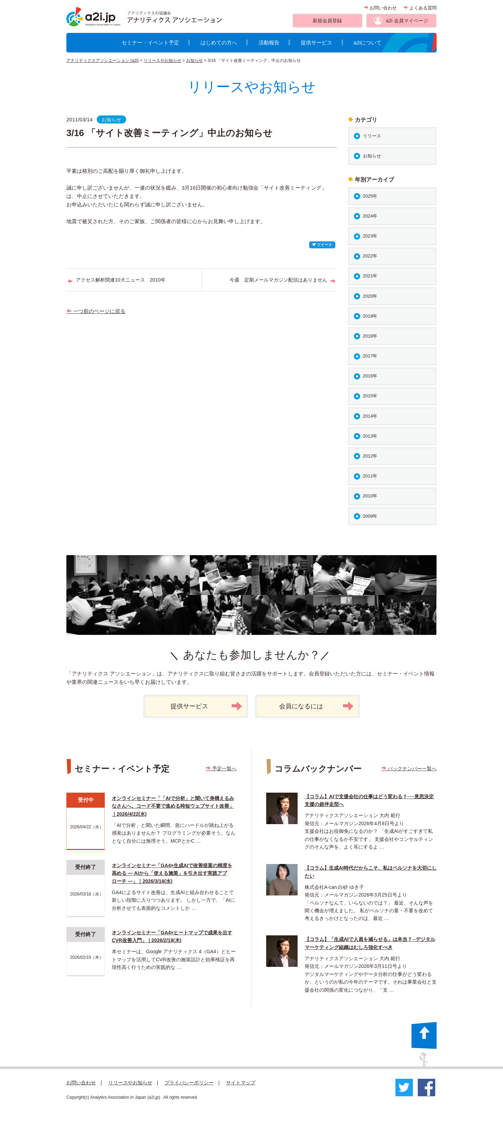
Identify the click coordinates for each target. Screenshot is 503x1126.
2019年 (370, 316)
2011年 (370, 476)
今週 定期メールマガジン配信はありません (278, 280)
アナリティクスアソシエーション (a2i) (102, 60)
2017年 (370, 356)
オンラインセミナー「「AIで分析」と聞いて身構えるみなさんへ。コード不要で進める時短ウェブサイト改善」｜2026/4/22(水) (173, 806)
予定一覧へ (221, 768)
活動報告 (268, 42)
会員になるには (316, 706)
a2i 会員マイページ (407, 20)
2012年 (370, 456)
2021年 (370, 275)
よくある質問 (420, 7)
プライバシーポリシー (189, 1082)
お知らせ (194, 60)
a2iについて (367, 42)
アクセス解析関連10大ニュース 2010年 (121, 280)
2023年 (370, 236)
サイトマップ (240, 1082)
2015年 (370, 395)
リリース (372, 136)
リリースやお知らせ (162, 60)
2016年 (370, 375)
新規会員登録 (327, 20)
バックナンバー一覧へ (409, 768)
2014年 (370, 416)
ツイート (322, 244)
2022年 (370, 256)
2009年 (370, 516)
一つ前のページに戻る (95, 311)
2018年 (370, 336)
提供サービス (316, 42)
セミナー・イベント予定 (150, 42)
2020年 (370, 296)
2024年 (370, 216)
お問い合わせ (380, 7)
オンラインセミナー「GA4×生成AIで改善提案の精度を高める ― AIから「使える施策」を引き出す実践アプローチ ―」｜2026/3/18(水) (172, 873)
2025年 (370, 196)
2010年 (370, 495)
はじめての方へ (219, 42)
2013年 (370, 436)
